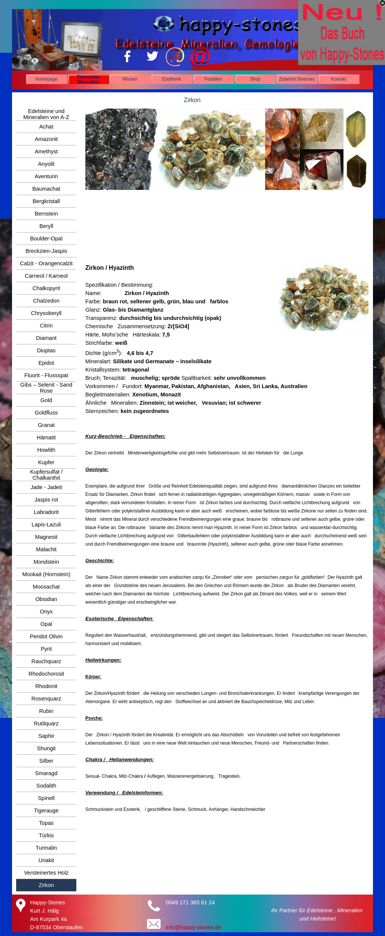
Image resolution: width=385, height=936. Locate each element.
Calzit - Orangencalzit (46, 263)
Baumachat (46, 189)
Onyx (46, 612)
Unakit (46, 860)
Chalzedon (46, 301)
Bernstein (46, 214)
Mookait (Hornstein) (46, 574)
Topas (46, 823)
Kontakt (338, 79)
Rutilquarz (46, 723)
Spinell (46, 798)
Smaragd (46, 773)
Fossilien (213, 79)
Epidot (46, 363)
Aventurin (46, 176)
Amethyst (46, 151)
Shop (255, 79)
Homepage (46, 79)
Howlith (46, 450)
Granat (46, 425)
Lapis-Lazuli (46, 525)
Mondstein (46, 562)
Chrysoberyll (46, 313)
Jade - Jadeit (46, 487)
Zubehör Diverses (297, 79)
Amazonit (46, 139)
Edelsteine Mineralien (88, 79)
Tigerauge (46, 811)
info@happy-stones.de (193, 927)
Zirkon (46, 885)
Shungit (46, 748)
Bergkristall (46, 201)
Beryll (46, 226)
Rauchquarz (46, 661)
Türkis (46, 835)
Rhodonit (46, 686)
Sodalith (46, 786)
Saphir (46, 736)
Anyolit (46, 164)
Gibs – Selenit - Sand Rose (46, 388)
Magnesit (46, 537)
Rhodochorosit (46, 674)
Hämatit (46, 437)
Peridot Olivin (46, 636)
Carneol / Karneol (46, 276)
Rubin (46, 711)
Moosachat (46, 587)
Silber (46, 761)
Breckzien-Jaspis (46, 251)
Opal (46, 624)
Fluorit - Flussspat (46, 375)
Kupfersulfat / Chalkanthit (46, 475)
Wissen (130, 79)
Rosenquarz (46, 699)
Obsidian (46, 599)
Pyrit (46, 649)
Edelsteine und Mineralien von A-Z (46, 114)
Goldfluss (46, 413)
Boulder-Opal (46, 239)
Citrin (46, 326)
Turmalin (46, 848)
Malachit (46, 549)
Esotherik (171, 79)
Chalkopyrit (46, 288)
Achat (46, 127)
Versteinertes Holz (46, 873)
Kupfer (46, 462)
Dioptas (46, 350)
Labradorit (46, 512)
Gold (46, 400)
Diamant (46, 338)
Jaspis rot (46, 500)
